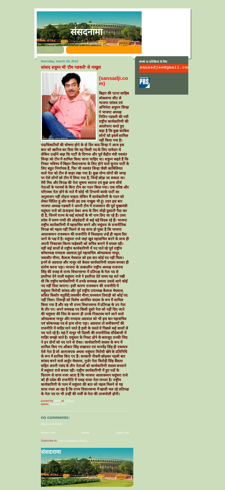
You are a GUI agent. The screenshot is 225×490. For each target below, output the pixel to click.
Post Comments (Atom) (72, 440)
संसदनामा (86, 32)
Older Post (122, 432)
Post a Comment (51, 424)
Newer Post (48, 432)
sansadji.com (58, 404)
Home (85, 432)
